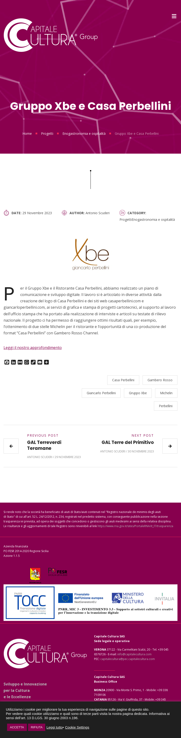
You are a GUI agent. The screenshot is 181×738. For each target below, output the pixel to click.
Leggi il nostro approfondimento (33, 347)
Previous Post (43, 435)
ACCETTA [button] (17, 727)
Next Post (143, 435)
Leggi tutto (54, 727)
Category (136, 213)
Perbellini (166, 406)
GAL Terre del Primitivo (128, 442)
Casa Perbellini (123, 380)
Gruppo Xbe (138, 393)
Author (77, 213)
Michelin (166, 393)
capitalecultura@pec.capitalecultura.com (127, 659)
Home (27, 133)
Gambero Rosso (160, 380)
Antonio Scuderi (98, 213)
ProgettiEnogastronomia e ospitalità (147, 219)
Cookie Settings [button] (77, 727)
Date (16, 213)
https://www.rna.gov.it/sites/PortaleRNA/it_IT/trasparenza (135, 526)
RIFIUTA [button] (37, 727)
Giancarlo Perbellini (101, 393)
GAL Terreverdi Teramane (44, 445)
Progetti (47, 133)
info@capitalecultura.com (134, 654)
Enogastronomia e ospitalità (84, 133)
